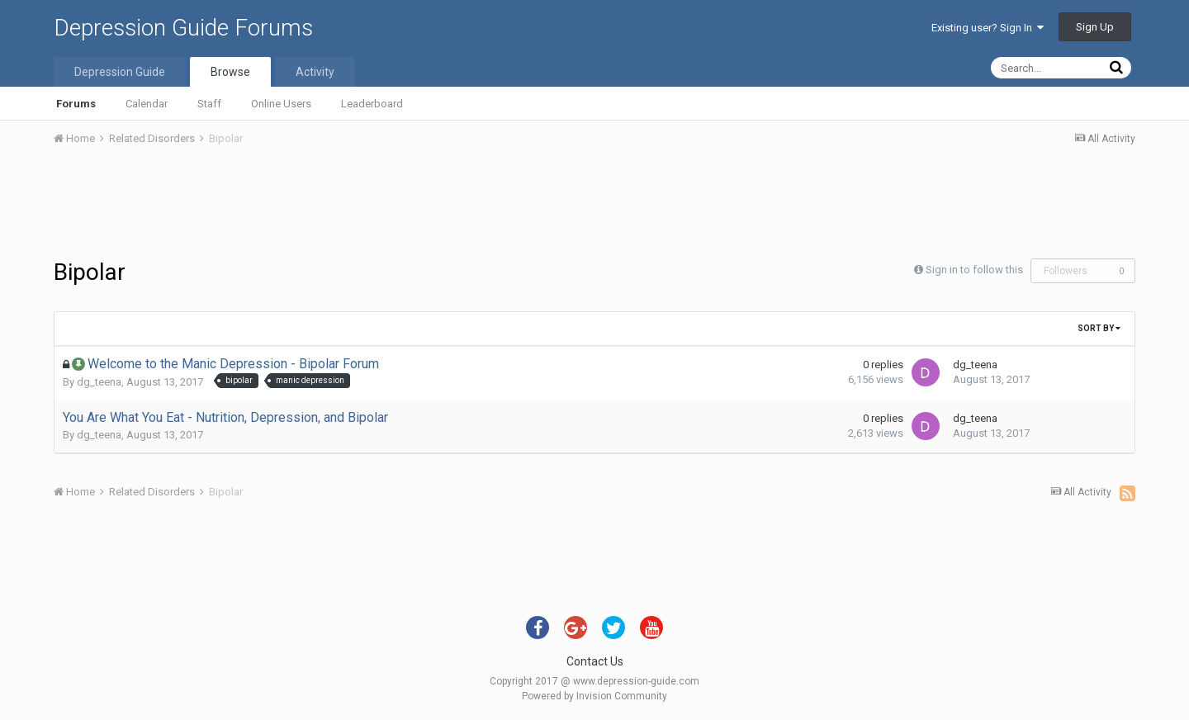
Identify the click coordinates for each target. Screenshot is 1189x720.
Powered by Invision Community (594, 696)
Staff (209, 103)
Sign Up (1095, 27)
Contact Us (594, 661)
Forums (76, 103)
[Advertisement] (594, 205)
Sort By (1099, 328)
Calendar (147, 103)
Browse (230, 71)
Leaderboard (372, 103)
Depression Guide (119, 71)
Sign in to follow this (974, 269)
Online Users (281, 103)
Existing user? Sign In (987, 27)
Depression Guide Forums (183, 27)
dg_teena (99, 382)
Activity (315, 71)
